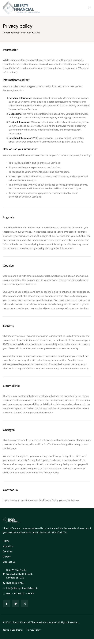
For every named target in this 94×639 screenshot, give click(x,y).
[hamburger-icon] (89, 8)
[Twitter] (15, 603)
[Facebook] (6, 603)
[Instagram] (24, 603)
